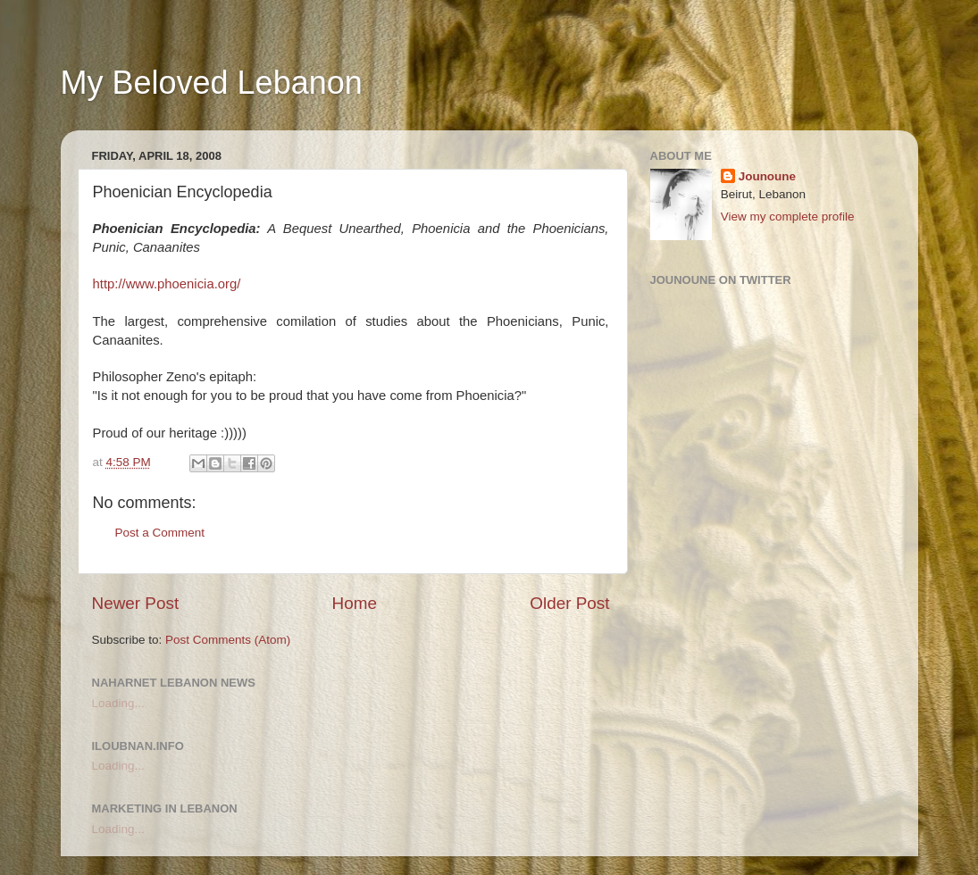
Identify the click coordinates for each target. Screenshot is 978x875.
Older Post (569, 603)
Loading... (118, 703)
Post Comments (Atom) (227, 639)
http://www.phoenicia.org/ (167, 284)
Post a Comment (160, 532)
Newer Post (136, 603)
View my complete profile (788, 216)
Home (354, 603)
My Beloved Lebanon (212, 82)
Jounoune (768, 176)
